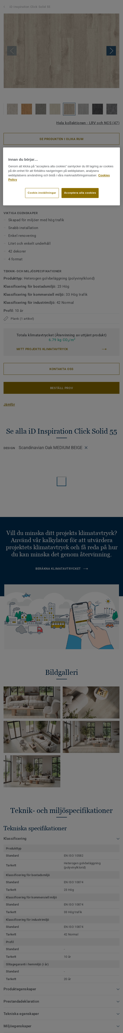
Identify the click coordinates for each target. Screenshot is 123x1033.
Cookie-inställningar (42, 193)
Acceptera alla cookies (80, 193)
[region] (61, 176)
